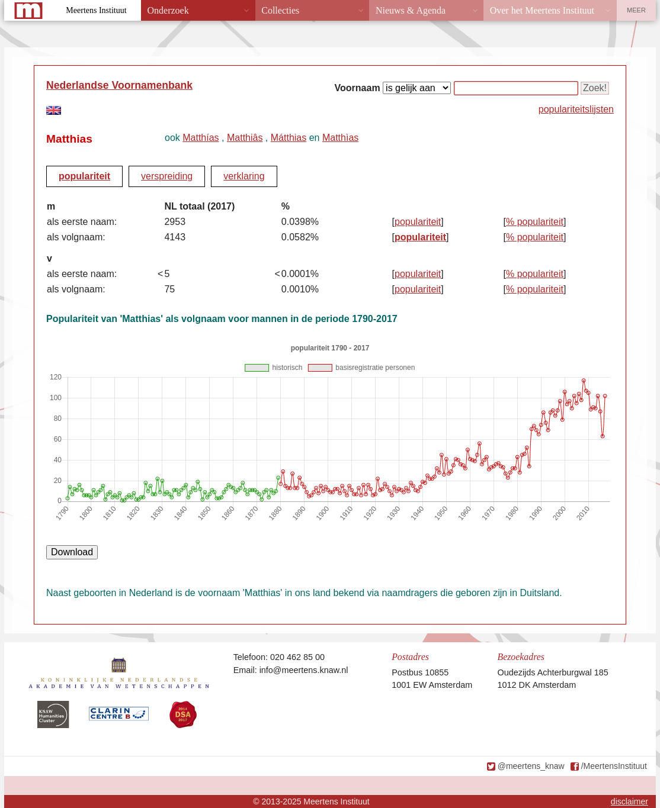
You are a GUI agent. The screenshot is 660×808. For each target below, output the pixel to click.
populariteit (84, 176)
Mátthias (288, 138)
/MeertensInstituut (614, 766)
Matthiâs (244, 138)
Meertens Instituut (96, 10)
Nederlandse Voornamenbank (119, 85)
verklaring (243, 176)
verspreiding (167, 176)
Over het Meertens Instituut (542, 10)
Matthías (200, 138)
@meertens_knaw (531, 766)
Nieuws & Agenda (411, 10)
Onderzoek (168, 10)
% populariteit (534, 222)
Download (72, 552)
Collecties (280, 10)
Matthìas (340, 138)
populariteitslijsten (576, 109)
